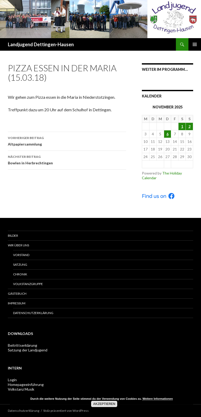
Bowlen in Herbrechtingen (67, 159)
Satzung (20, 265)
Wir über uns (18, 245)
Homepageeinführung (26, 384)
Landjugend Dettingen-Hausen (41, 44)
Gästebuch (17, 294)
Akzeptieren (104, 404)
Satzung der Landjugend (27, 350)
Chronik (20, 274)
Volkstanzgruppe (28, 284)
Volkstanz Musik (21, 389)
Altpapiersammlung (67, 140)
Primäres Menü (194, 44)
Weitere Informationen (157, 398)
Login (12, 380)
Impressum (16, 303)
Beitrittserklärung (22, 345)
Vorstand (21, 255)
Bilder (13, 236)
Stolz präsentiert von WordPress (66, 411)
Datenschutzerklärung (33, 313)
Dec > (182, 164)
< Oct (153, 164)
